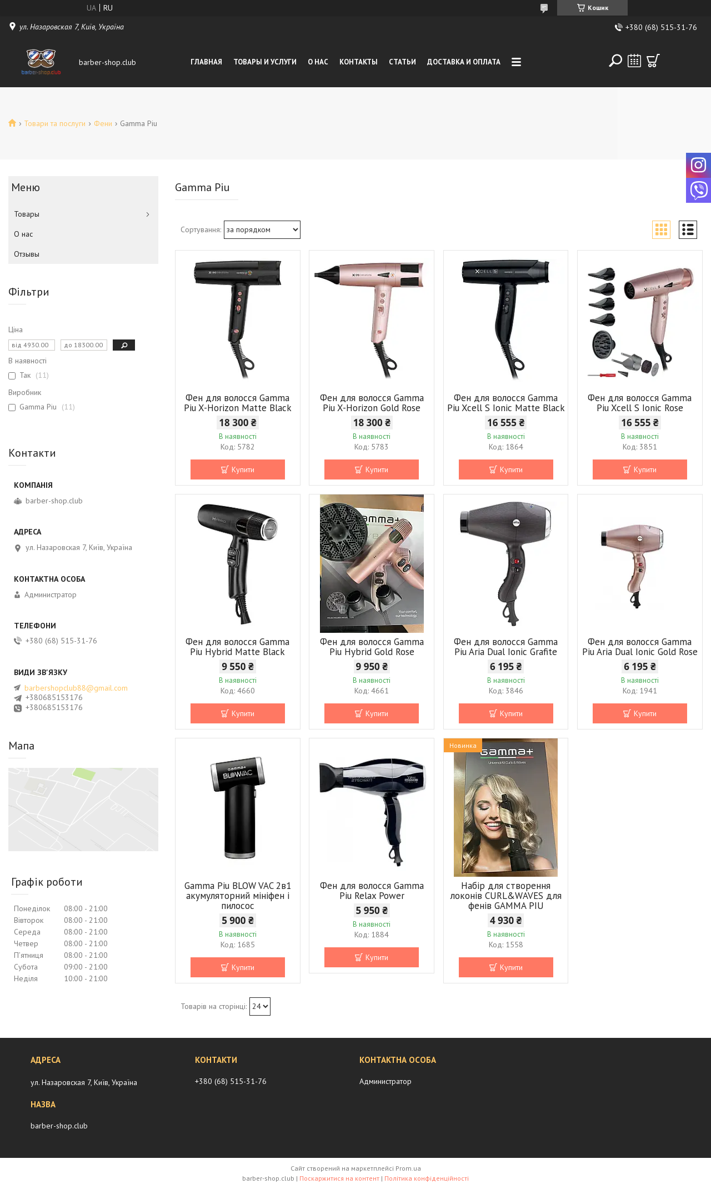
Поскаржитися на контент (339, 1178)
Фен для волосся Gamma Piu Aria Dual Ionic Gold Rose (640, 647)
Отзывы (26, 254)
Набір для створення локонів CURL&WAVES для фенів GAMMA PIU (506, 896)
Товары (26, 214)
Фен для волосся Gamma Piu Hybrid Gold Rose (372, 647)
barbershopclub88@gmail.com (76, 687)
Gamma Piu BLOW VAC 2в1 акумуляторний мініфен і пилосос (237, 896)
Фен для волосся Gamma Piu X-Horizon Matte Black (238, 403)
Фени (103, 123)
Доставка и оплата (463, 62)
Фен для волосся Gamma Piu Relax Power (372, 891)
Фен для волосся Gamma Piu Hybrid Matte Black (237, 647)
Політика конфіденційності (426, 1178)
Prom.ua (408, 1168)
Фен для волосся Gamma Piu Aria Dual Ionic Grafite (506, 647)
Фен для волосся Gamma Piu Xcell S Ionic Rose (640, 403)
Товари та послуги (55, 123)
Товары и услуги (265, 62)
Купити (243, 469)
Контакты (358, 62)
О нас (318, 62)
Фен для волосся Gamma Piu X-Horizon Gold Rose (372, 403)
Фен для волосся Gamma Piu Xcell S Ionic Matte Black (506, 403)
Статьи (402, 62)
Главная (206, 62)
